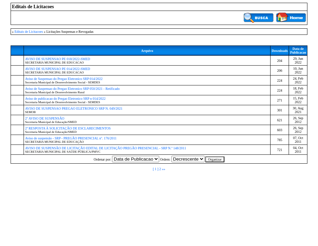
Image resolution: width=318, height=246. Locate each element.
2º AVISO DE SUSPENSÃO (44, 118)
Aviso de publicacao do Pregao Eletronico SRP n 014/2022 (65, 98)
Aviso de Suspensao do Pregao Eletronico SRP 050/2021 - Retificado (72, 89)
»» (163, 169)
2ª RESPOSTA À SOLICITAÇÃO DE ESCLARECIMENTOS (68, 128)
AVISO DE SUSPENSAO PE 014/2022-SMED (57, 69)
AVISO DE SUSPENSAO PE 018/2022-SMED (57, 59)
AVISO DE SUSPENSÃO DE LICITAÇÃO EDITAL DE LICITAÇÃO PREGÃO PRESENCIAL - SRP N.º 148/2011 (105, 148)
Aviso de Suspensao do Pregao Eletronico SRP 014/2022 (63, 79)
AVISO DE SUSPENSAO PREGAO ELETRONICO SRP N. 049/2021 (73, 108)
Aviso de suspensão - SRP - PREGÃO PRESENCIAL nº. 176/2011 (70, 138)
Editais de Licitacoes (28, 31)
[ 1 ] (155, 169)
